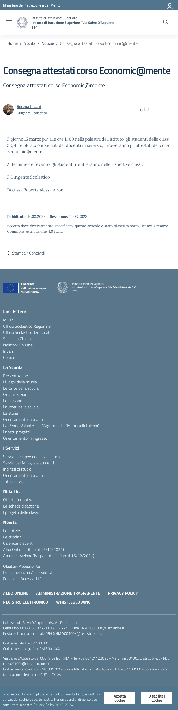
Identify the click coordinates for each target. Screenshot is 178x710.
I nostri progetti (16, 432)
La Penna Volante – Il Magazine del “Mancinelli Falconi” (51, 425)
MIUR (8, 320)
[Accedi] (170, 5)
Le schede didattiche (21, 506)
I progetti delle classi (21, 512)
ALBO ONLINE (15, 593)
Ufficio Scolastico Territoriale (27, 332)
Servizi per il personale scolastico (31, 456)
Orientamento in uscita (23, 419)
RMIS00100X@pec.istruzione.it (80, 633)
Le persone (12, 400)
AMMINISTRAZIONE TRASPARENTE (68, 593)
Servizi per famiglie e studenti (28, 463)
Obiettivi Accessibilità (21, 566)
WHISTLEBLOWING (73, 602)
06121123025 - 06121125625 (44, 628)
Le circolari (12, 537)
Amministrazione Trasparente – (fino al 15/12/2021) (48, 556)
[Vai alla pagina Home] (12, 43)
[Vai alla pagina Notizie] (47, 43)
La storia (10, 413)
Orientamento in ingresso (25, 438)
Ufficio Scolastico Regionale (27, 326)
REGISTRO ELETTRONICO (25, 602)
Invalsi (8, 351)
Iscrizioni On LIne (18, 345)
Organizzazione (16, 394)
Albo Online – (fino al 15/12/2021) (33, 549)
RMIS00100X (49, 648)
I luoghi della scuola (20, 382)
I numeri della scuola (21, 407)
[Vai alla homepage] (22, 23)
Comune (10, 357)
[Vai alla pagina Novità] (29, 43)
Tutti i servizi (13, 481)
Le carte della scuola (21, 388)
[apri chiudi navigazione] (9, 23)
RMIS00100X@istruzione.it (103, 628)
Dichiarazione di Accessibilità (27, 572)
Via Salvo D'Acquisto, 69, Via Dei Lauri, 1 (47, 622)
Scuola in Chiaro (17, 338)
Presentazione (15, 375)
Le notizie (11, 531)
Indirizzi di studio (17, 469)
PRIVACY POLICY (123, 593)
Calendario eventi (18, 543)
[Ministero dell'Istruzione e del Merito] (31, 5)
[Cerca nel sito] (166, 22)
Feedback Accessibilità (22, 578)
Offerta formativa (18, 500)
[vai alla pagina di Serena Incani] (29, 106)
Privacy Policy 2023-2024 (53, 704)
